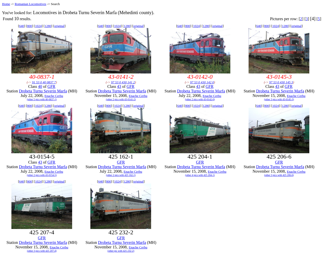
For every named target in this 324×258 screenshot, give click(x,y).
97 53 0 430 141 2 (123, 82)
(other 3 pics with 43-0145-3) (279, 99)
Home (6, 4)
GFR (51, 86)
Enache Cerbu (54, 96)
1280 (48, 26)
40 (40, 86)
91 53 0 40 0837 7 (44, 82)
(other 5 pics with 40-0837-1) (42, 99)
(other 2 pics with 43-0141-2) (121, 99)
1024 (38, 26)
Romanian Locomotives (30, 4)
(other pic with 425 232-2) (121, 250)
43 (119, 86)
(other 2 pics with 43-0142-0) (200, 99)
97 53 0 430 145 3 (281, 82)
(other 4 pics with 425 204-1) (200, 175)
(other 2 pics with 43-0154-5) (42, 175)
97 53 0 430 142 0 (202, 82)
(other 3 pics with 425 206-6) (279, 175)
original (59, 26)
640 (21, 26)
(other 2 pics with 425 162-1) (121, 175)
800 (29, 26)
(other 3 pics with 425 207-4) (42, 250)
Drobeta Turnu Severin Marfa (43, 91)
